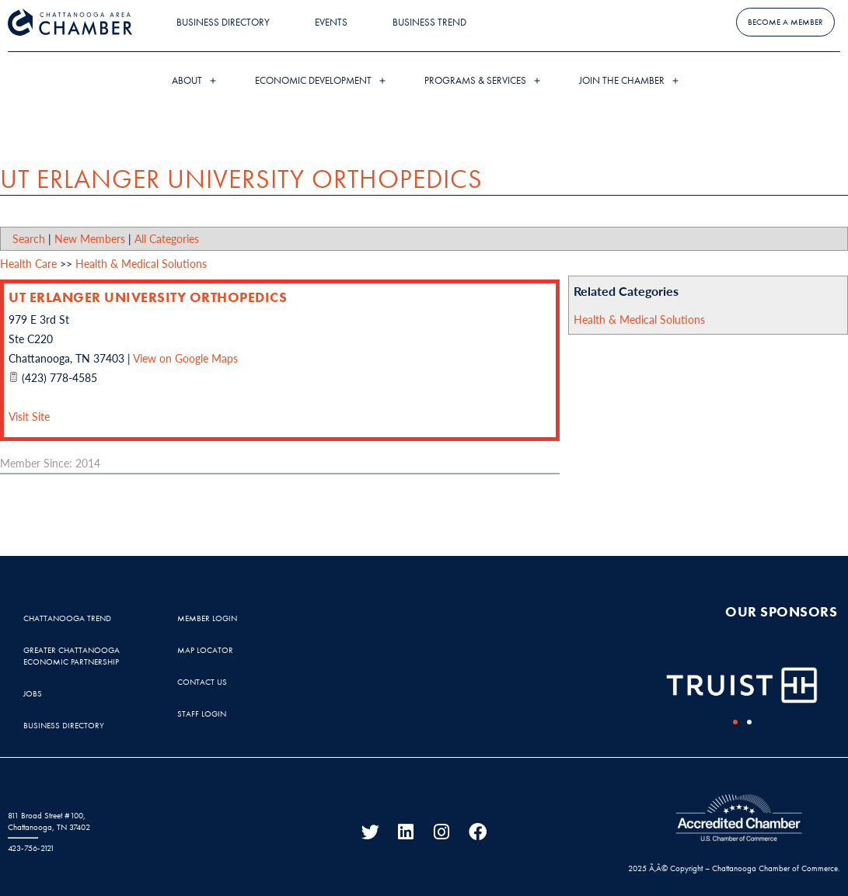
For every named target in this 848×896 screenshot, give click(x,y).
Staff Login (201, 713)
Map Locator (205, 649)
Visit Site (29, 416)
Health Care (28, 263)
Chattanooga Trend (67, 618)
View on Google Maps (185, 358)
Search (28, 238)
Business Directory (223, 22)
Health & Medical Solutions (639, 319)
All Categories (166, 238)
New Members (89, 238)
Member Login (207, 618)
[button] (735, 722)
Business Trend (429, 22)
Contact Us (202, 681)
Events (331, 22)
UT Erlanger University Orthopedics (148, 297)
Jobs (32, 693)
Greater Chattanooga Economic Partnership (71, 655)
